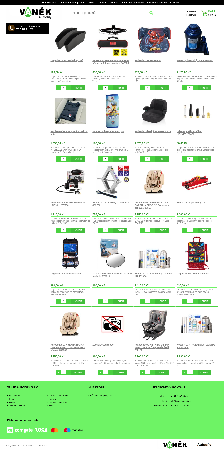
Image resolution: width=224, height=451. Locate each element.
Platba (114, 2)
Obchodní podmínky (132, 2)
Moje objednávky (108, 395)
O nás (91, 2)
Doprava (102, 2)
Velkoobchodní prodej (72, 2)
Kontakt (174, 2)
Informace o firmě (157, 2)
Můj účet (94, 395)
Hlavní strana (49, 2)
